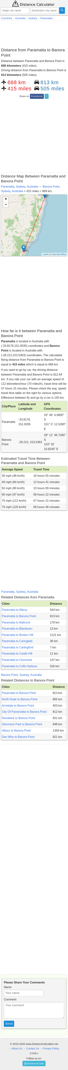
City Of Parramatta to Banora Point (24, 711)
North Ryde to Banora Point (19, 699)
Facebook (37, 96)
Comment (10, 999)
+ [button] (6, 199)
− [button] (6, 204)
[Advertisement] (34, 33)
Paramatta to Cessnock (17, 659)
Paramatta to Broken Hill (17, 634)
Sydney (20, 186)
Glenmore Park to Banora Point (22, 724)
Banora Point (51, 186)
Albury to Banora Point (16, 730)
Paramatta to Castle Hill (17, 653)
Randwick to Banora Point (18, 718)
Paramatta (7, 186)
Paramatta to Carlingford (17, 647)
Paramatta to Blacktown (17, 628)
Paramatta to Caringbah (17, 641)
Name (8, 987)
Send (9, 1023)
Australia (32, 186)
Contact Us (32, 1048)
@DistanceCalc (34, 1063)
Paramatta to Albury (14, 609)
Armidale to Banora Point (18, 705)
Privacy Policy (51, 1048)
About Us (17, 1048)
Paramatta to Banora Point (19, 616)
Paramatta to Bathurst (16, 622)
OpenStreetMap (59, 254)
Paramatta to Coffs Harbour (19, 666)
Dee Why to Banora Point (18, 736)
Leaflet (45, 254)
